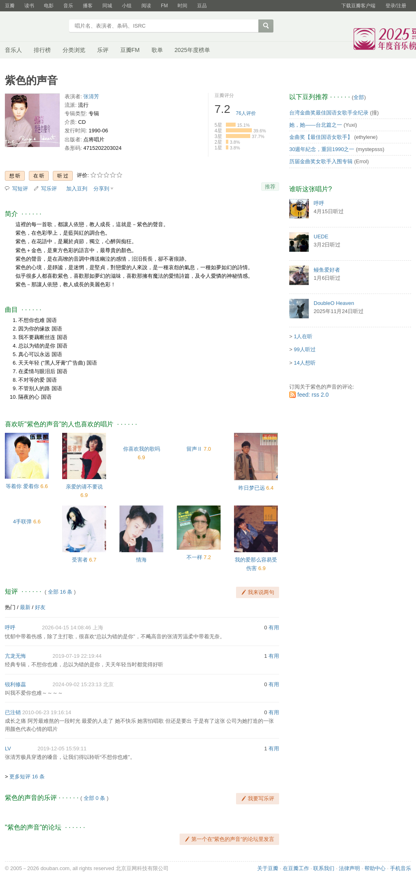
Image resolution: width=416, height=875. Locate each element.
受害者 (80, 560)
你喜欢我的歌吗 (141, 449)
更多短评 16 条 (27, 776)
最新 (25, 607)
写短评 (20, 189)
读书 (29, 6)
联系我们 (323, 868)
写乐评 (49, 189)
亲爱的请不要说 (84, 487)
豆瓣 (10, 6)
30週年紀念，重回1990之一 (321, 149)
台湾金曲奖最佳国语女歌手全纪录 (328, 113)
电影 (49, 6)
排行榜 (42, 50)
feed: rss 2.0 (313, 394)
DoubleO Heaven (334, 303)
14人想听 (304, 363)
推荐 (270, 187)
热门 (10, 607)
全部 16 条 (60, 592)
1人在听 (303, 336)
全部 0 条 (94, 798)
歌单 (157, 50)
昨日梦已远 (251, 488)
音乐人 (13, 50)
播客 (88, 6)
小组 (127, 6)
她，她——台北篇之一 (315, 125)
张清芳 (91, 96)
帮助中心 (375, 868)
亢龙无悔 (15, 656)
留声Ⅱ (194, 449)
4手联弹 (22, 522)
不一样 (194, 557)
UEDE (321, 236)
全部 (358, 97)
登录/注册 (396, 6)
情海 (141, 560)
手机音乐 (400, 868)
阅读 (146, 6)
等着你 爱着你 (22, 486)
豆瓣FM (130, 50)
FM (164, 6)
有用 (274, 627)
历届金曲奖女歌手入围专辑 (321, 161)
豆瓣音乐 (34, 26)
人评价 (246, 113)
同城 (107, 6)
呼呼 (10, 627)
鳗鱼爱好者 (327, 270)
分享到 (101, 189)
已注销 (13, 712)
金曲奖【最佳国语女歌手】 (321, 137)
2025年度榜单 (192, 50)
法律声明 (349, 868)
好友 (40, 607)
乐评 (102, 50)
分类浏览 (74, 50)
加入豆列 (76, 189)
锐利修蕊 (15, 684)
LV (8, 748)
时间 (182, 6)
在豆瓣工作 (296, 868)
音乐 (68, 6)
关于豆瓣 (267, 868)
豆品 (202, 6)
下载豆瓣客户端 (358, 6)
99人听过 (304, 349)
